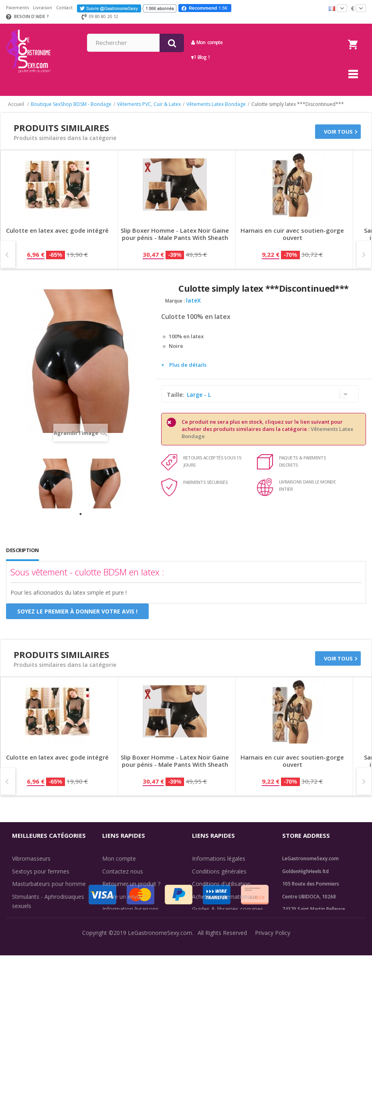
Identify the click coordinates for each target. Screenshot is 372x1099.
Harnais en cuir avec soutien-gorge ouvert (292, 234)
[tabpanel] (56, 483)
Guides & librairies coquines (227, 909)
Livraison (42, 7)
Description (22, 550)
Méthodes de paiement (132, 934)
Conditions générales (219, 871)
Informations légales (218, 858)
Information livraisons (130, 909)
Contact (64, 7)
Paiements (17, 7)
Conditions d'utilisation (221, 884)
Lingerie (22, 953)
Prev (7, 254)
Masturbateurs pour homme (49, 884)
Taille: (176, 394)
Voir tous (338, 131)
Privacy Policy (272, 1087)
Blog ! (269, 57)
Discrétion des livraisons (133, 922)
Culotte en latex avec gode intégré (57, 230)
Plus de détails (187, 364)
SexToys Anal (29, 940)
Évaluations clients (216, 922)
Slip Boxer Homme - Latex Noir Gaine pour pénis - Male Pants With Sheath (175, 234)
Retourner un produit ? (131, 884)
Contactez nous (122, 871)
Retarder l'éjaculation (39, 965)
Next (364, 254)
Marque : (175, 300)
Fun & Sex (25, 978)
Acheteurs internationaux (224, 896)
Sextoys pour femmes (40, 871)
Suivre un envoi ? (124, 896)
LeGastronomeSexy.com (160, 1087)
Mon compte (275, 42)
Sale (22, 991)
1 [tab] (81, 514)
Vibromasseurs (31, 858)
